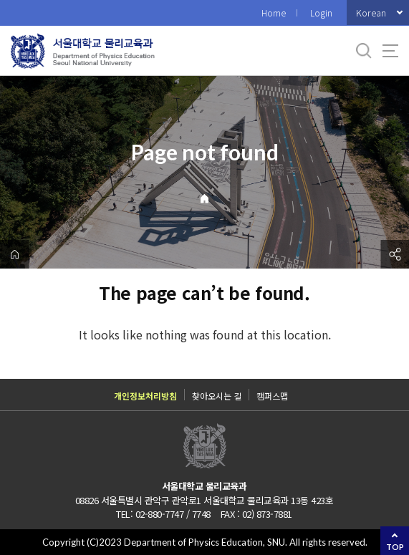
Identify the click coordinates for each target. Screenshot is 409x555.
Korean (371, 12)
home (14, 254)
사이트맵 (390, 50)
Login (321, 12)
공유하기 (394, 254)
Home (273, 12)
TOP (395, 546)
